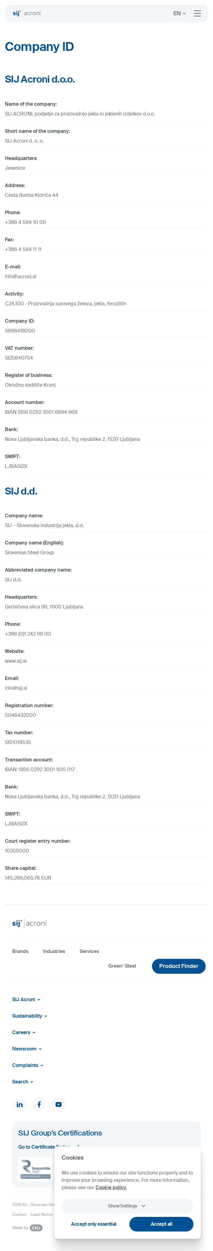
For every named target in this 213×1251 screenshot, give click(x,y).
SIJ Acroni (27, 999)
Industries (54, 951)
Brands (20, 951)
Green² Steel (122, 966)
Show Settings (127, 1206)
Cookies (19, 1214)
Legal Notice (41, 1214)
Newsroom (28, 1049)
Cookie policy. (111, 1187)
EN (180, 13)
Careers (25, 1032)
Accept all (161, 1224)
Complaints (28, 1065)
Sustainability (30, 1016)
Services (89, 951)
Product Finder (178, 966)
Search (23, 1082)
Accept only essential (93, 1224)
